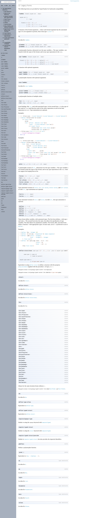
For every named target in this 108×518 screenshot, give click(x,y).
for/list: (22, 370)
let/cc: (21, 194)
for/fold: (22, 356)
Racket (74, 1)
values (21, 502)
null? (27, 119)
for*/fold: (22, 318)
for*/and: (22, 310)
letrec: (21, 176)
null (43, 131)
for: (20, 302)
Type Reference (7, 11)
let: (20, 101)
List (26, 481)
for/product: (23, 378)
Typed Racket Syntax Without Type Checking (9, 30)
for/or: (21, 376)
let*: (21, 178)
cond (28, 149)
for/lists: (22, 372)
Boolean (33, 456)
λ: (19, 36)
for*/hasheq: (23, 324)
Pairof (27, 498)
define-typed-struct (25, 410)
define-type (29, 405)
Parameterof (28, 489)
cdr (48, 124)
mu (19, 469)
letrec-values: (24, 182)
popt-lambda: (23, 72)
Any (28, 456)
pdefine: (21, 444)
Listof (50, 31)
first (31, 122)
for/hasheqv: (23, 364)
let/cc (36, 199)
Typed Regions (7, 33)
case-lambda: (23, 82)
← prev (6, 5)
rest (31, 124)
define (24, 117)
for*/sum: (22, 342)
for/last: (22, 368)
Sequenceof (39, 234)
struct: (21, 277)
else (29, 154)
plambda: (22, 44)
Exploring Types (7, 24)
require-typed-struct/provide (29, 435)
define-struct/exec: (25, 294)
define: (21, 206)
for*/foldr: (23, 320)
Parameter (22, 486)
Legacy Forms (7, 40)
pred (20, 452)
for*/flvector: (24, 314)
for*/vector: (23, 344)
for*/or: (21, 338)
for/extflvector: (24, 354)
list (31, 131)
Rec (26, 472)
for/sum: (21, 380)
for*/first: (23, 312)
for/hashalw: (23, 366)
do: (20, 393)
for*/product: (23, 340)
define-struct (33, 265)
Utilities (6, 22)
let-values (45, 187)
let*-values (64, 187)
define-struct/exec (25, 250)
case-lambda (28, 86)
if (23, 119)
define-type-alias (25, 402)
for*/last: (22, 330)
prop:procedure (22, 266)
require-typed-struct (26, 427)
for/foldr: (22, 358)
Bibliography (7, 48)
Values (27, 506)
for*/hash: (22, 322)
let (30, 106)
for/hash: (22, 360)
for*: (20, 346)
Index (5, 50)
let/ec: (21, 196)
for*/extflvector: (25, 316)
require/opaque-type (25, 419)
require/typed (46, 422)
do (25, 397)
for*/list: (22, 332)
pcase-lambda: (24, 91)
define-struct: (24, 285)
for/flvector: (23, 352)
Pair (20, 494)
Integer (33, 232)
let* (40, 187)
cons (45, 128)
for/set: (21, 374)
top (2, 5)
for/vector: (23, 382)
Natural (39, 116)
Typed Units (7, 20)
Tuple (20, 477)
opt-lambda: (23, 56)
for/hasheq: (23, 362)
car (42, 122)
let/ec (43, 199)
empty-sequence (49, 234)
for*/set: (22, 336)
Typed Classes (7, 19)
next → (13, 5)
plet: (21, 164)
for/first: (22, 350)
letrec (36, 187)
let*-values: (23, 184)
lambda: (21, 13)
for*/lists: (23, 334)
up (9, 5)
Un (19, 460)
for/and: (21, 348)
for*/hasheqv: (23, 326)
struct (27, 280)
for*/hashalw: (23, 328)
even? (33, 126)
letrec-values (53, 187)
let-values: (23, 180)
